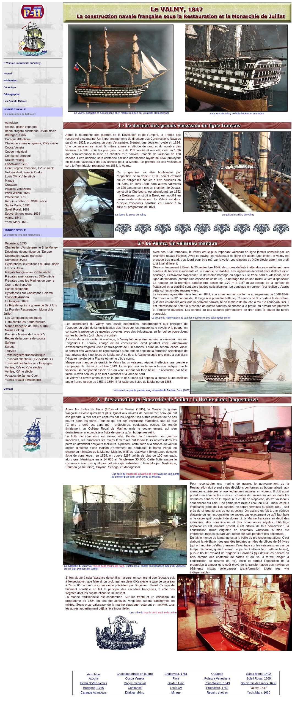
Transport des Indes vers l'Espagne (28, 363)
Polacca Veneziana (18, 188)
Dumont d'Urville (16, 260)
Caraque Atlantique (18, 139)
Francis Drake (14, 268)
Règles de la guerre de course (25, 338)
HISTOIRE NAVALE (15, 109)
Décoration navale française (23, 255)
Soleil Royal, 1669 (17, 209)
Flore (175, 678)
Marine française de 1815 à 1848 (27, 326)
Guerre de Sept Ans (18, 284)
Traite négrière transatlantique (25, 355)
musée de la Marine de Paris (142, 474)
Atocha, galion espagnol (21, 126)
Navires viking (14, 330)
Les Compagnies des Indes (23, 317)
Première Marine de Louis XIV (25, 334)
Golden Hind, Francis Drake (23, 172)
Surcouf (10, 346)
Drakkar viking (14, 159)
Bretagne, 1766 (15, 135)
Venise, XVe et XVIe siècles (23, 367)
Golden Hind (175, 683)
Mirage (9, 180)
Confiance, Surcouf (18, 155)
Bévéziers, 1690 (16, 243)
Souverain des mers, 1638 (22, 213)
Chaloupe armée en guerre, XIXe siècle (31, 143)
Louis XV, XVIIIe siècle (20, 176)
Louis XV (176, 687)
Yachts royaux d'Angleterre (23, 379)
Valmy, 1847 (13, 217)
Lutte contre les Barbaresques (25, 322)
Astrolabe (11, 122)
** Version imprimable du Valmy (22, 63)
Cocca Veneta (14, 147)
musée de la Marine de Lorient (161, 612)
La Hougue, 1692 (16, 301)
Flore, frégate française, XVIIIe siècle (29, 168)
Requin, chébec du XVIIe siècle (26, 201)
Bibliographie (12, 94)
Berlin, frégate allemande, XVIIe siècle (30, 131)
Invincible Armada (17, 297)
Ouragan (11, 184)
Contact (8, 388)
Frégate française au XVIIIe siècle (27, 272)
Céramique (10, 87)
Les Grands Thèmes (15, 101)
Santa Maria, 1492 (17, 205)
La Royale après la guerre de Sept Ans (31, 305)
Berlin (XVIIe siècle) (93, 683)
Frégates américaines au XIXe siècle (29, 276)
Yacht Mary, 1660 (16, 221)
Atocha (93, 678)
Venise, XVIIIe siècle (18, 371)
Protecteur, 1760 (16, 197)
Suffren (10, 342)
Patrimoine (10, 80)
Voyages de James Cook (21, 375)
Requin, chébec (217, 692)
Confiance (135, 687)
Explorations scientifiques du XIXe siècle (32, 264)
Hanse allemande (17, 288)
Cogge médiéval (16, 151)
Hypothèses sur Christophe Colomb (29, 293)
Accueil (8, 73)
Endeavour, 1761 (16, 164)
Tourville (10, 350)
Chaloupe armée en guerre (135, 673)
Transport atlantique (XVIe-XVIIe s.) (29, 359)
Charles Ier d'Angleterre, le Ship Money (31, 247)
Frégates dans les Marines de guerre (29, 280)
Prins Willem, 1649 (17, 193)
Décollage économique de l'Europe (28, 251)
